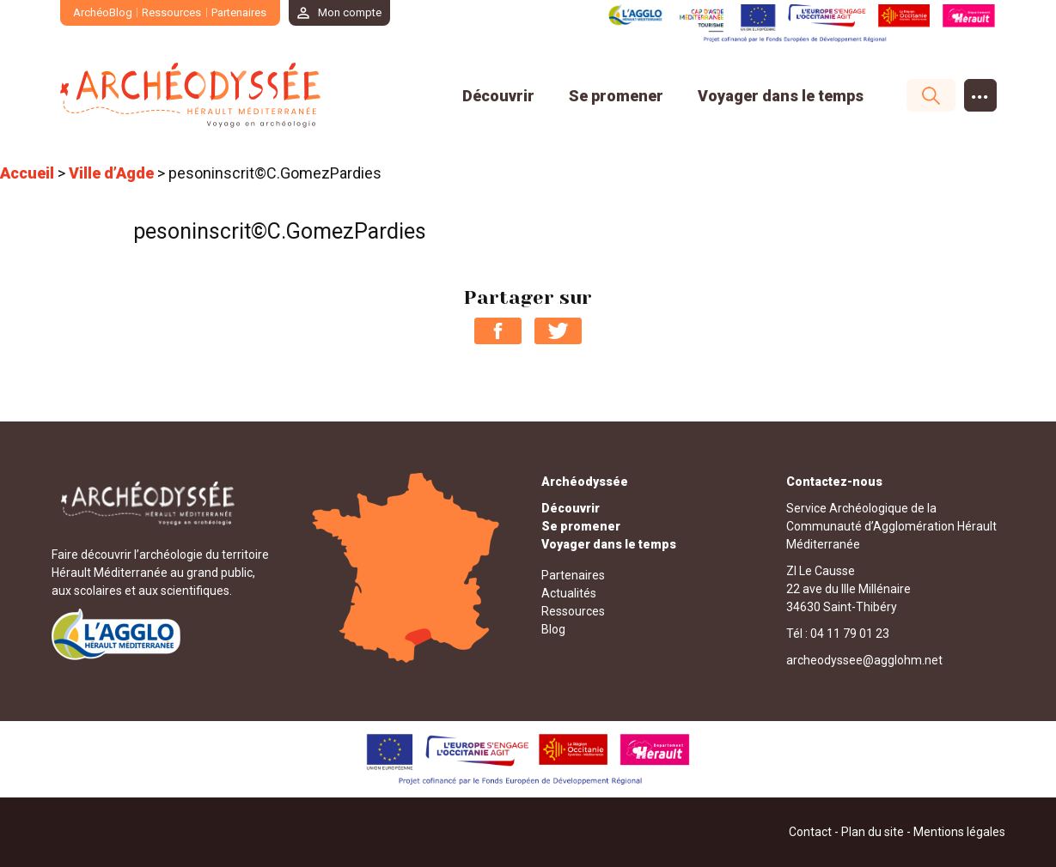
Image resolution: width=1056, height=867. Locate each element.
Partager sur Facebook (498, 331)
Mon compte (350, 12)
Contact (810, 832)
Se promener (616, 96)
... (980, 91)
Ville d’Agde (111, 173)
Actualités (568, 593)
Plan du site (872, 832)
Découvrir (498, 96)
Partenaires (238, 12)
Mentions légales (959, 832)
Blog (553, 629)
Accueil (27, 173)
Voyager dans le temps (781, 96)
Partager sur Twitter (558, 331)
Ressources (171, 12)
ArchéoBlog (102, 12)
